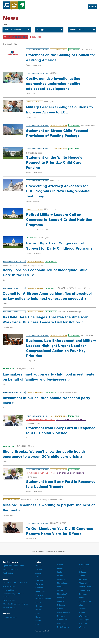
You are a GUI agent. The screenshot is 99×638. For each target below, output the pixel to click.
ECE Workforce (9, 586)
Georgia (38, 606)
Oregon (82, 576)
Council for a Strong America (14, 5)
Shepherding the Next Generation (71, 419)
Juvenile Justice (9, 607)
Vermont (82, 609)
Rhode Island (84, 583)
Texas (81, 598)
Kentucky (60, 568)
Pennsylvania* (84, 579)
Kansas (60, 565)
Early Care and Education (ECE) (15, 583)
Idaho (37, 613)
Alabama (38, 569)
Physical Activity (9, 600)
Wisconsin (83, 623)
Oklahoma (83, 572)
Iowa (37, 624)
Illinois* (38, 617)
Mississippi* (62, 594)
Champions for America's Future (40, 419)
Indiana (38, 620)
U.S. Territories (85, 601)
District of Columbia (16, 37)
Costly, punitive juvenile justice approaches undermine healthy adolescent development (53, 83)
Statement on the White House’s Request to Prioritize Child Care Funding (54, 162)
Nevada (60, 609)
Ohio (81, 568)
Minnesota (61, 590)
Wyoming (82, 627)
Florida (38, 602)
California (39, 584)
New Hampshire (63, 612)
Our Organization (10, 617)
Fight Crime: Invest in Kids (37, 50)
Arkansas (39, 580)
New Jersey (61, 616)
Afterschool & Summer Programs (16, 604)
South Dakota (84, 590)
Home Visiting (8, 590)
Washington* (84, 616)
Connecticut (40, 591)
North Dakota (84, 565)
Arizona (38, 577)
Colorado (39, 588)
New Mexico (62, 620)
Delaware (39, 595)
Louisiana (61, 572)
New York (61, 623)
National (38, 566)
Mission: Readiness (59, 50)
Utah (81, 605)
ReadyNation (74, 50)
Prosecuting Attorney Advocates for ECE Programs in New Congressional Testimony (59, 191)
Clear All (35, 37)
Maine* (60, 576)
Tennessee (83, 594)
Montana (60, 601)
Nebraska (61, 605)
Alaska (38, 573)
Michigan (60, 587)
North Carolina (63, 627)
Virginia (82, 612)
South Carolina (85, 587)
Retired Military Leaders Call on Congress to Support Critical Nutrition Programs (59, 219)
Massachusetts (63, 583)
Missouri (60, 598)
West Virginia (84, 620)
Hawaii (38, 609)
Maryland (61, 579)
